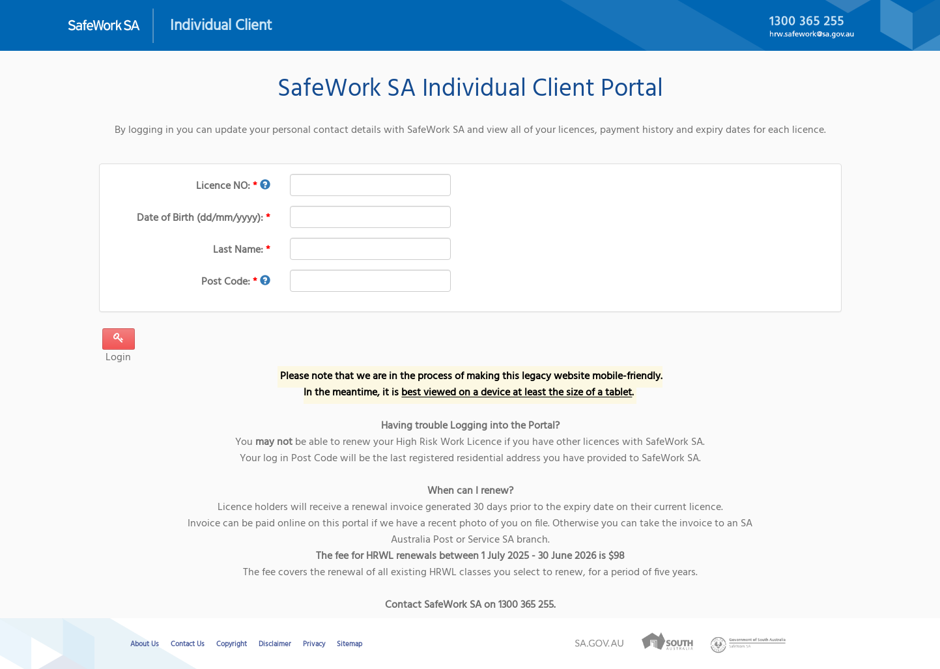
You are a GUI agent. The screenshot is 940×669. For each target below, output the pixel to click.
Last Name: (241, 250)
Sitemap (349, 644)
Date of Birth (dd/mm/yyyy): (203, 218)
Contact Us (188, 644)
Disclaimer (275, 644)
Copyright (231, 644)
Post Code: (235, 282)
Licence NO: (233, 186)
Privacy (314, 644)
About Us (144, 644)
